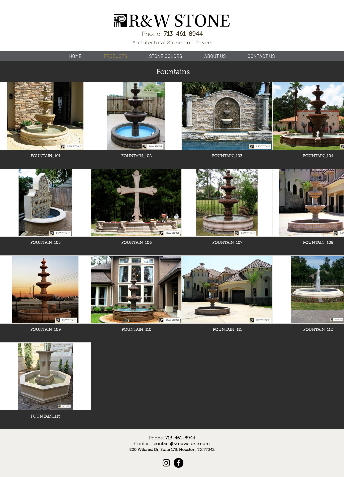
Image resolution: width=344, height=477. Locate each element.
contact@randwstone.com (182, 444)
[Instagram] (166, 463)
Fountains (173, 72)
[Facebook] (178, 463)
